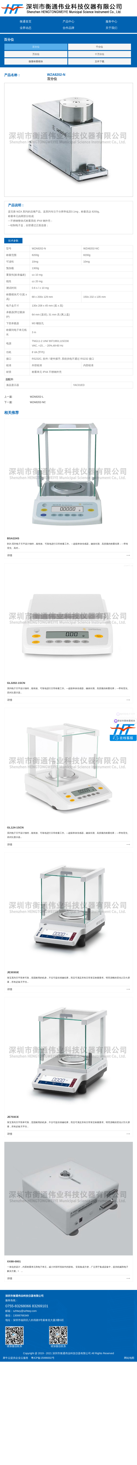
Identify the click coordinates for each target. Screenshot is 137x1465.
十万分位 (99, 54)
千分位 (99, 46)
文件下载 (99, 61)
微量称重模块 (36, 61)
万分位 (35, 54)
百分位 (35, 46)
